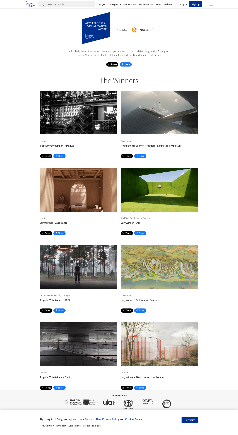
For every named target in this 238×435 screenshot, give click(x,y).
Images (114, 4)
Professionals (146, 4)
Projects (103, 4)
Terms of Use (93, 419)
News (158, 4)
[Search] (70, 4)
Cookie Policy (133, 419)
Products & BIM (128, 4)
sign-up (98, 425)
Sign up (196, 4)
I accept (190, 420)
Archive (168, 4)
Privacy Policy (110, 419)
